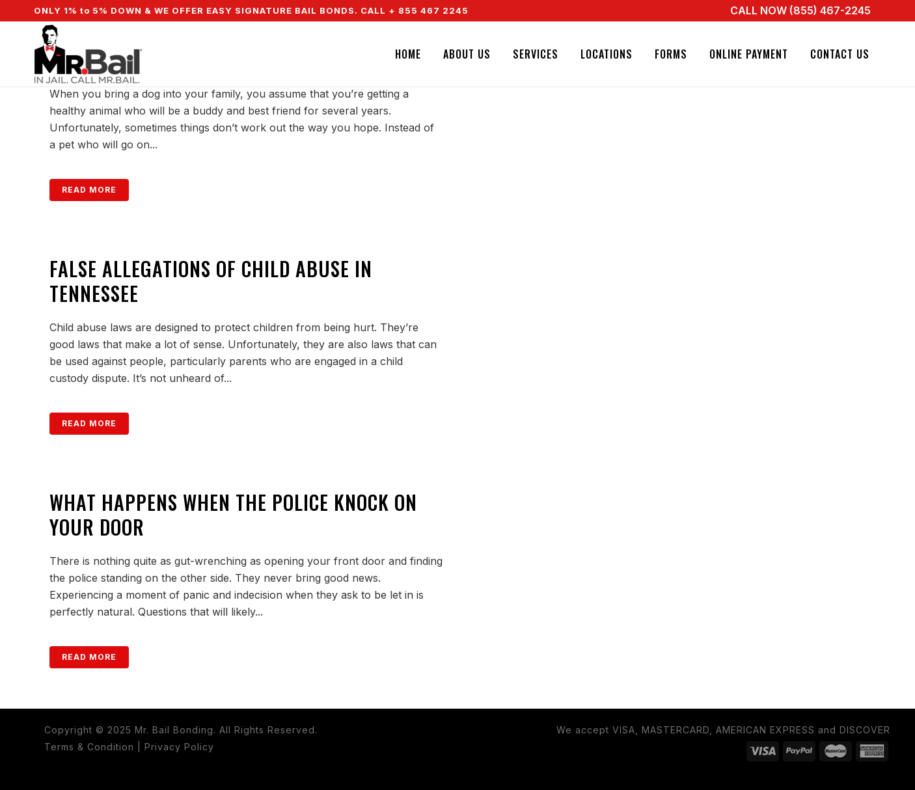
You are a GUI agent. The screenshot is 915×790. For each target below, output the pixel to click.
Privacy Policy (179, 746)
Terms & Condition (89, 746)
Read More (89, 190)
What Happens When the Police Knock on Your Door (233, 514)
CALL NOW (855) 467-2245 (800, 10)
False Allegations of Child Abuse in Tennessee (210, 281)
